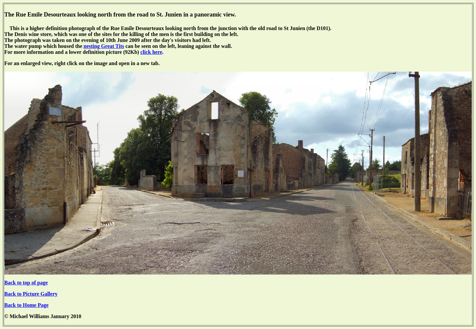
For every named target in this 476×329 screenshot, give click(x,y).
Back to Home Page (26, 305)
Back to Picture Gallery (31, 294)
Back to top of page (26, 282)
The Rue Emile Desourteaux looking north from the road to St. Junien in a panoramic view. (120, 14)
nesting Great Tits (104, 46)
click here (151, 52)
